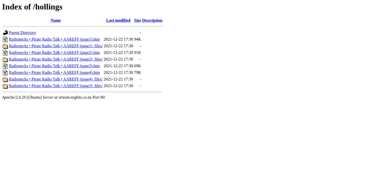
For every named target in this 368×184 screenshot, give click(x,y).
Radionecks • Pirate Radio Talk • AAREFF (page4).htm (54, 72)
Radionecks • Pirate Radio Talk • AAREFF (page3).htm (54, 66)
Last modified (118, 20)
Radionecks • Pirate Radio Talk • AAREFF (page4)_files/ (56, 79)
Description (152, 20)
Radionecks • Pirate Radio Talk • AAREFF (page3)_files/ (56, 86)
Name (56, 20)
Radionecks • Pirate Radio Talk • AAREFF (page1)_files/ (56, 46)
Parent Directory (22, 32)
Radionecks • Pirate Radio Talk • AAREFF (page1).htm (54, 39)
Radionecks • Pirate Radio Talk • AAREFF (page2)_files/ (56, 59)
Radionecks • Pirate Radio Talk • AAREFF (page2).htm (54, 52)
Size (137, 20)
